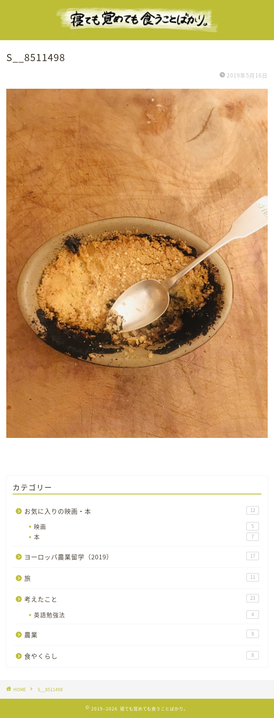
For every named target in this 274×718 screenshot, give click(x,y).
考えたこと (141, 599)
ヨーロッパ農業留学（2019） (141, 556)
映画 (146, 526)
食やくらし (141, 656)
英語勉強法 (146, 614)
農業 (141, 634)
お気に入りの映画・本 (141, 511)
